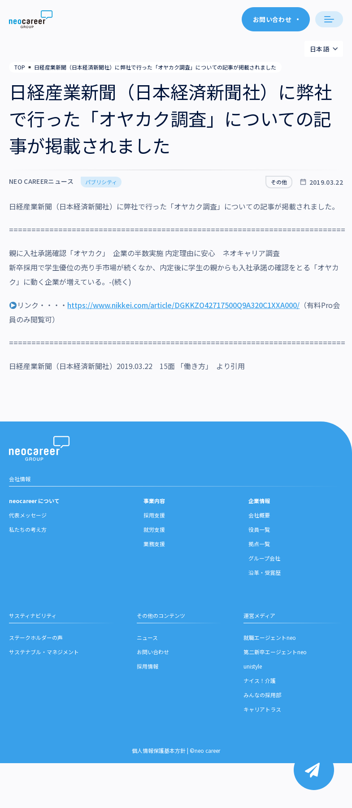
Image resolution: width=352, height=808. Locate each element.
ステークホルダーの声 (36, 639)
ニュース (147, 639)
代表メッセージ (28, 516)
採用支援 (154, 516)
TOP (19, 67)
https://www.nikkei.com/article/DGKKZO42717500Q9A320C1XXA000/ (183, 305)
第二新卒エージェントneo (275, 653)
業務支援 (154, 545)
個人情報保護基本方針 (159, 752)
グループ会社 (264, 559)
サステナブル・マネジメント (44, 653)
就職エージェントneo (269, 639)
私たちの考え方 (28, 530)
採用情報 (147, 667)
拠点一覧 (259, 545)
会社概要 (259, 516)
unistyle (252, 667)
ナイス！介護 (259, 682)
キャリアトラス (262, 710)
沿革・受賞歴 (264, 574)
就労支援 (154, 530)
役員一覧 (259, 530)
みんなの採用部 (262, 696)
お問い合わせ (153, 653)
